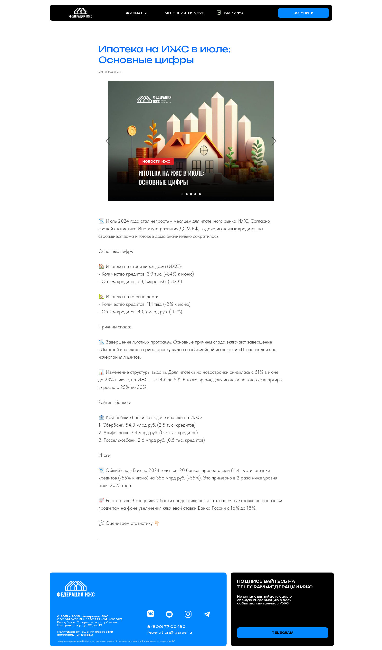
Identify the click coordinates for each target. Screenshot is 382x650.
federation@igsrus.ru (169, 632)
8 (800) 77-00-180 (166, 626)
